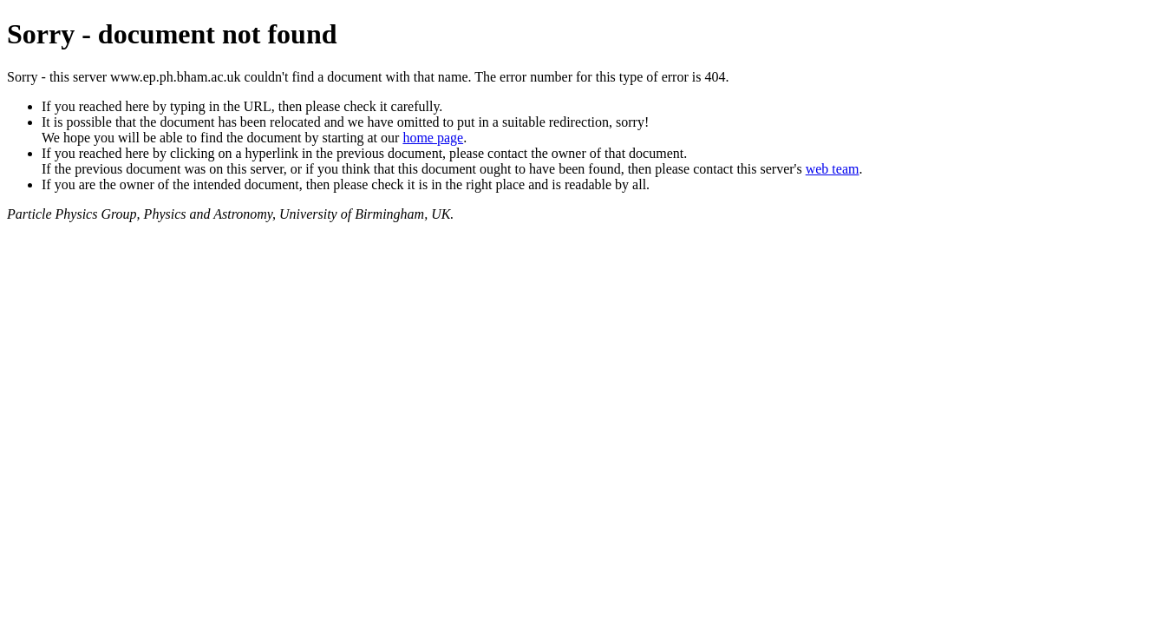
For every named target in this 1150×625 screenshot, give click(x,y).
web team (832, 168)
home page (432, 137)
